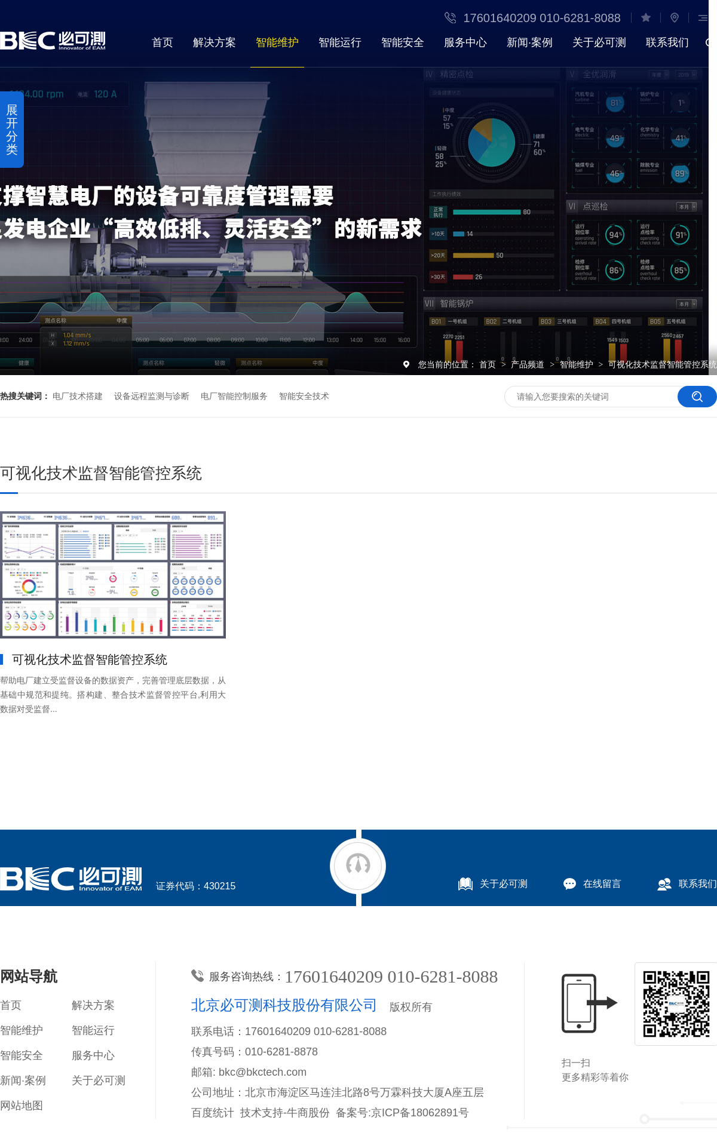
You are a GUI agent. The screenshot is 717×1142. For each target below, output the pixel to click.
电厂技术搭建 (78, 396)
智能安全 (402, 42)
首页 (162, 42)
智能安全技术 (304, 396)
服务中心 (465, 42)
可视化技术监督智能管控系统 (662, 364)
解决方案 (214, 42)
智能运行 (339, 42)
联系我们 (667, 42)
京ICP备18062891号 (420, 1113)
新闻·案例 (530, 42)
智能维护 (277, 42)
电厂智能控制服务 (234, 396)
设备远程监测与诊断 (151, 396)
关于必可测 (599, 42)
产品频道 (529, 364)
